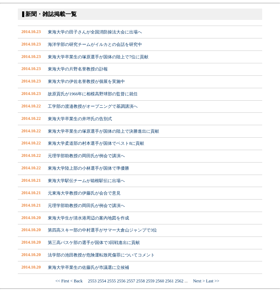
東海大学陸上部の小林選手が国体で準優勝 (88, 168)
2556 (121, 280)
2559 (150, 280)
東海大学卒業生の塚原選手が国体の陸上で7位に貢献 (98, 56)
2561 (169, 280)
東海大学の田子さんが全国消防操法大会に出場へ (95, 32)
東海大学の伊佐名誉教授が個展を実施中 (86, 81)
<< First (62, 280)
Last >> (212, 280)
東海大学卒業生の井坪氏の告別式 (80, 118)
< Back (78, 280)
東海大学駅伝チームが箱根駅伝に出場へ (86, 180)
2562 (179, 280)
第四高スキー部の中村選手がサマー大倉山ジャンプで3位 (102, 230)
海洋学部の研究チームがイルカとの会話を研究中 (95, 44)
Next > (197, 280)
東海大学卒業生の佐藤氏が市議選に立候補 (88, 267)
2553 (92, 280)
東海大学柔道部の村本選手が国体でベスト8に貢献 (96, 143)
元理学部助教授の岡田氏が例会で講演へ (86, 155)
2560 (160, 280)
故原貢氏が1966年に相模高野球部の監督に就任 (93, 93)
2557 (131, 280)
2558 (140, 280)
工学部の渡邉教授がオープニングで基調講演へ (93, 106)
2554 (102, 280)
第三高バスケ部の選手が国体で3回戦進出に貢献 (94, 242)
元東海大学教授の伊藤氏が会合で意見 (84, 193)
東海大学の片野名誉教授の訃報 (78, 69)
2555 (111, 280)
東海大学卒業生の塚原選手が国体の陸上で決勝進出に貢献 (103, 131)
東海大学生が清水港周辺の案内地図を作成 (88, 218)
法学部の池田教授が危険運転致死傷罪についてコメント (101, 255)
